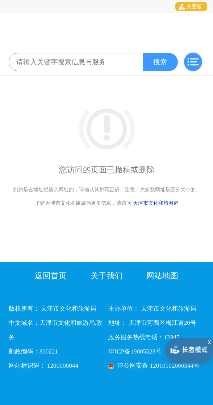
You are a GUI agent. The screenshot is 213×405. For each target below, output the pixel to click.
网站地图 (162, 275)
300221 (48, 351)
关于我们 (106, 275)
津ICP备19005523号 (135, 351)
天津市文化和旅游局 (156, 203)
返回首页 (51, 275)
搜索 (160, 62)
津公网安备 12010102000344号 (158, 365)
